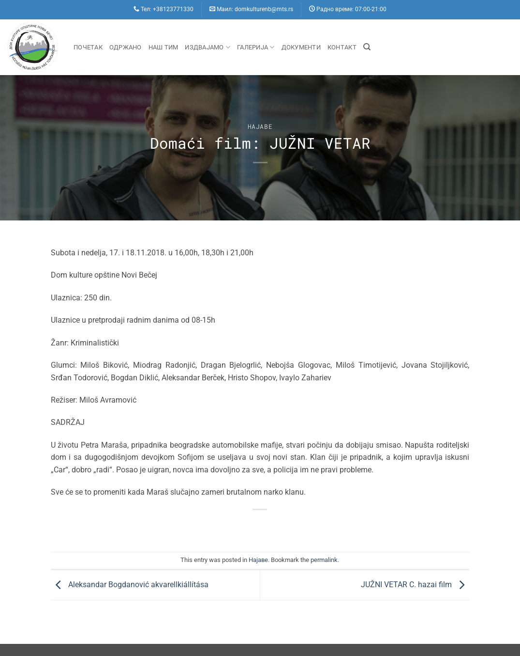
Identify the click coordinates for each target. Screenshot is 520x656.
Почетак (88, 47)
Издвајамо (207, 47)
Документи (301, 47)
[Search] (367, 47)
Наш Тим (163, 47)
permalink (324, 559)
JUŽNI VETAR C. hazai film (415, 584)
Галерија (256, 47)
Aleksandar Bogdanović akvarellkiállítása (129, 584)
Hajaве (260, 126)
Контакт (342, 47)
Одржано (125, 47)
